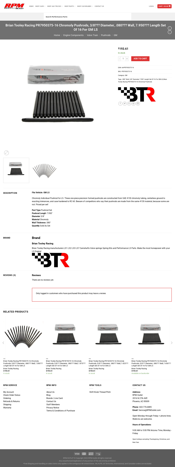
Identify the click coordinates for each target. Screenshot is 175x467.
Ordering (7, 398)
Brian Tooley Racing (11, 369)
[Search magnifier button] (127, 16)
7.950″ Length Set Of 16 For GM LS (151, 79)
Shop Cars (40, 6)
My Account (8, 392)
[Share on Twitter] (125, 104)
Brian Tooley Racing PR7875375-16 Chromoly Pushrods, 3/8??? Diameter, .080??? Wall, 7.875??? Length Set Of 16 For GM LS (65, 363)
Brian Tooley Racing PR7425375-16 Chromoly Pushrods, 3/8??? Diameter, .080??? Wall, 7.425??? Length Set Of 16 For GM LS (108, 363)
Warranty (7, 408)
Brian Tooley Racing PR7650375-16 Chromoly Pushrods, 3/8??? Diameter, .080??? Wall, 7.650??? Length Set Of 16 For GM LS (151, 363)
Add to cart (140, 59)
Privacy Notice (52, 408)
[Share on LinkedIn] (138, 104)
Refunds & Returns (11, 401)
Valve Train (92, 35)
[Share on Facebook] (120, 104)
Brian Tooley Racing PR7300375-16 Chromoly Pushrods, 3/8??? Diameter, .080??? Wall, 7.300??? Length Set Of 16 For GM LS (23, 363)
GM (115, 35)
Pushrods (106, 35)
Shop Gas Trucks (55, 6)
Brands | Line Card (54, 398)
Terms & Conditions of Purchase (60, 411)
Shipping (7, 404)
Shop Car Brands (85, 6)
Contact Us (99, 6)
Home (31, 6)
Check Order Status (11, 395)
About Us (50, 392)
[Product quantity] (123, 58)
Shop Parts (69, 6)
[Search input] (84, 16)
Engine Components (73, 35)
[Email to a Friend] (129, 104)
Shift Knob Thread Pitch (100, 392)
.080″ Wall (125, 79)
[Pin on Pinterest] (134, 104)
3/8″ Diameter (134, 79)
